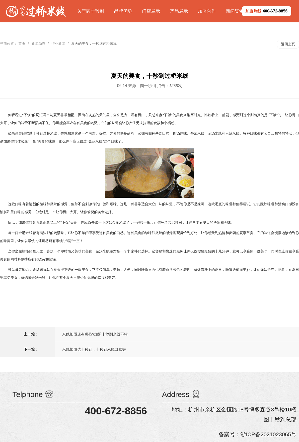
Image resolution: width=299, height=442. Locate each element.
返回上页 (288, 44)
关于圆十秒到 (90, 11)
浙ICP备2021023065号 (268, 434)
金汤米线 (40, 270)
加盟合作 (207, 11)
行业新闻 (58, 44)
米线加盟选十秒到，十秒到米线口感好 (94, 349)
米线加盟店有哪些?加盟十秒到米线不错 (95, 334)
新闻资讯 (235, 11)
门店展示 (151, 11)
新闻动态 (38, 44)
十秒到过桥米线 (45, 133)
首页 (21, 44)
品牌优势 (123, 11)
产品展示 (179, 11)
